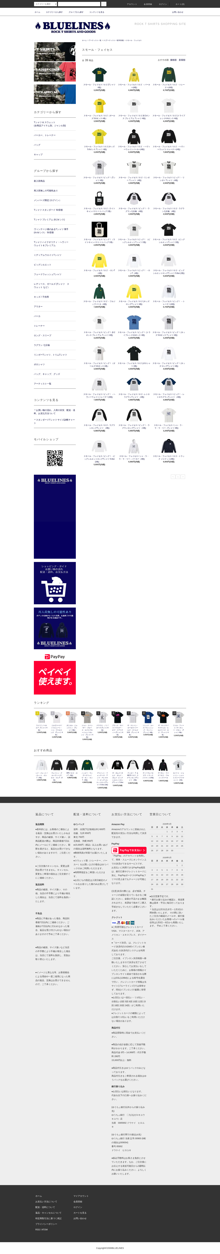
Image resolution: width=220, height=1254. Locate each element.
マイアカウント (81, 1196)
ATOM (45, 1229)
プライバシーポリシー (46, 1224)
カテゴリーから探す (52, 12)
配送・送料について (45, 1207)
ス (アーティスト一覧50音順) (113, 40)
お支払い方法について (46, 1201)
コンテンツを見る (95, 12)
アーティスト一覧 (95, 40)
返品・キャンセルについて (48, 1213)
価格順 (173, 60)
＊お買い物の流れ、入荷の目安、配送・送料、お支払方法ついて (54, 412)
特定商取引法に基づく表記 (48, 1218)
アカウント (130, 4)
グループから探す (74, 12)
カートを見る (80, 1213)
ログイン (161, 4)
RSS (37, 1229)
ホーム (37, 12)
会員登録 (146, 4)
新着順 (182, 60)
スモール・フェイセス (134, 40)
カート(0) (178, 4)
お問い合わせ (175, 12)
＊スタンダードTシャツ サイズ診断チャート (54, 421)
